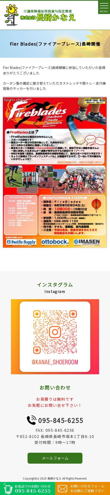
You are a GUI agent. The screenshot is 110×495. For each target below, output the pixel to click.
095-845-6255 (60, 420)
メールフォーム (55, 458)
